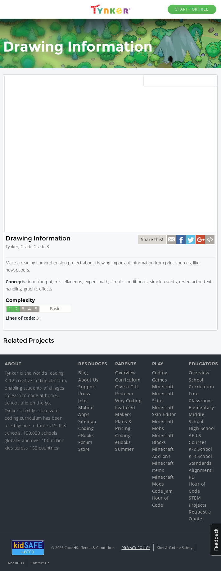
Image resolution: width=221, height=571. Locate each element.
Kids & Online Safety (175, 547)
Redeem (124, 393)
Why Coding (128, 401)
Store (84, 449)
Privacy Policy (136, 547)
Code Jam (162, 491)
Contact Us (39, 562)
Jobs (83, 401)
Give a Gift (126, 387)
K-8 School (200, 456)
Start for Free (192, 9)
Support (87, 387)
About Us (88, 380)
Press (84, 393)
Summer (124, 449)
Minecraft (163, 387)
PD (192, 477)
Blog (83, 373)
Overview (125, 373)
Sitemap (87, 421)
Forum (85, 442)
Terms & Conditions (98, 547)
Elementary (201, 407)
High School (202, 428)
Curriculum (127, 380)
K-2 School (200, 449)
